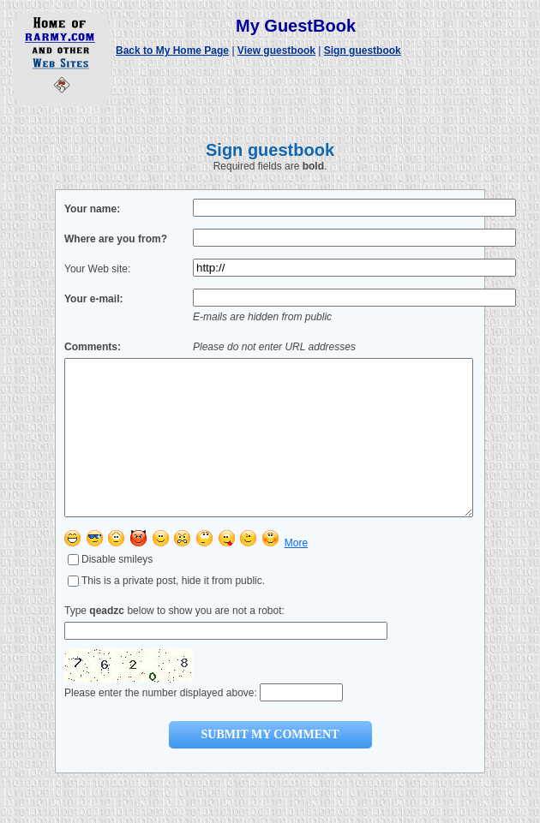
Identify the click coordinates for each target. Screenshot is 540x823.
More (296, 574)
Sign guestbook (362, 51)
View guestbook (276, 51)
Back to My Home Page (172, 51)
